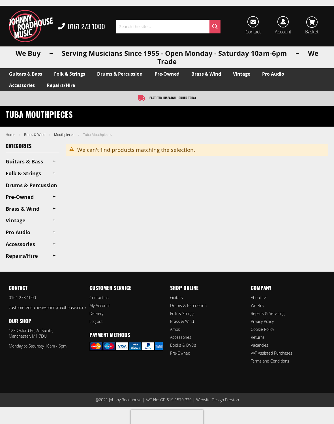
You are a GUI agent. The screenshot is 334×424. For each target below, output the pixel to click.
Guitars (176, 297)
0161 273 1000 (81, 26)
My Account (99, 305)
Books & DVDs (183, 345)
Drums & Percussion (188, 305)
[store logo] (31, 26)
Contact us (99, 297)
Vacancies (259, 345)
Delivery (96, 313)
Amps (175, 329)
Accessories (180, 337)
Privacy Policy (262, 321)
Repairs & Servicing (267, 313)
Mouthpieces (64, 134)
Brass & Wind (35, 134)
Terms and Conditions (270, 361)
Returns (258, 337)
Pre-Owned (180, 353)
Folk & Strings (182, 313)
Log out (96, 321)
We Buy (257, 305)
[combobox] (168, 26)
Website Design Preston (217, 399)
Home (11, 134)
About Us (259, 297)
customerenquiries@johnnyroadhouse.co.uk (47, 307)
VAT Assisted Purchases (271, 353)
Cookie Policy (262, 329)
